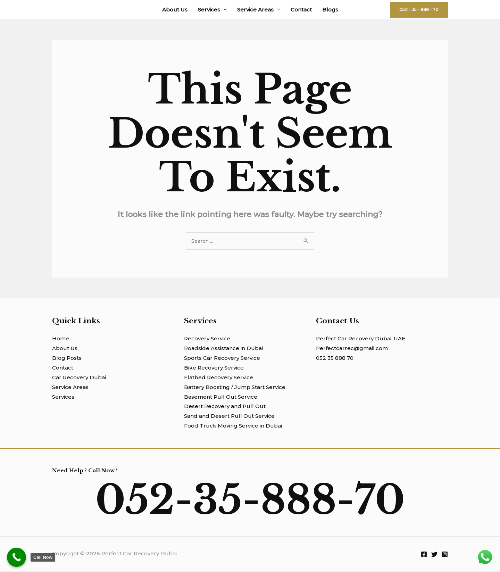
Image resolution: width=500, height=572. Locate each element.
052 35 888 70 (334, 359)
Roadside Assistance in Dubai (223, 349)
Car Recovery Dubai (79, 378)
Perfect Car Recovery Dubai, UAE (360, 339)
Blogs (330, 9)
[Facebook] (424, 555)
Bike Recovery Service (214, 368)
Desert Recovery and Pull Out (225, 407)
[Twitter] (434, 555)
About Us (175, 9)
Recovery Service (207, 339)
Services (209, 9)
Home (60, 339)
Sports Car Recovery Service (222, 359)
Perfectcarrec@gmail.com (352, 349)
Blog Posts (67, 359)
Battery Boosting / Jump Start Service (234, 388)
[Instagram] (445, 555)
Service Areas (255, 9)
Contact (301, 9)
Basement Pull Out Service (220, 398)
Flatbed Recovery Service (218, 378)
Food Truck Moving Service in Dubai (233, 426)
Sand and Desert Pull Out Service (229, 417)
